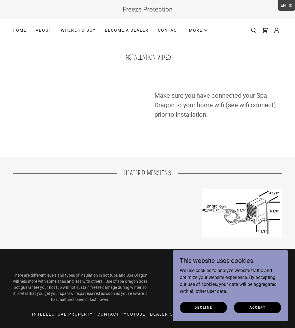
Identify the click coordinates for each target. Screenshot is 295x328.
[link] (265, 30)
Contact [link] (169, 30)
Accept (257, 307)
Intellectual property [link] (62, 314)
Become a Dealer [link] (127, 30)
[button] (198, 30)
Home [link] (20, 30)
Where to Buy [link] (78, 30)
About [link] (44, 30)
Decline (203, 307)
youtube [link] (134, 314)
